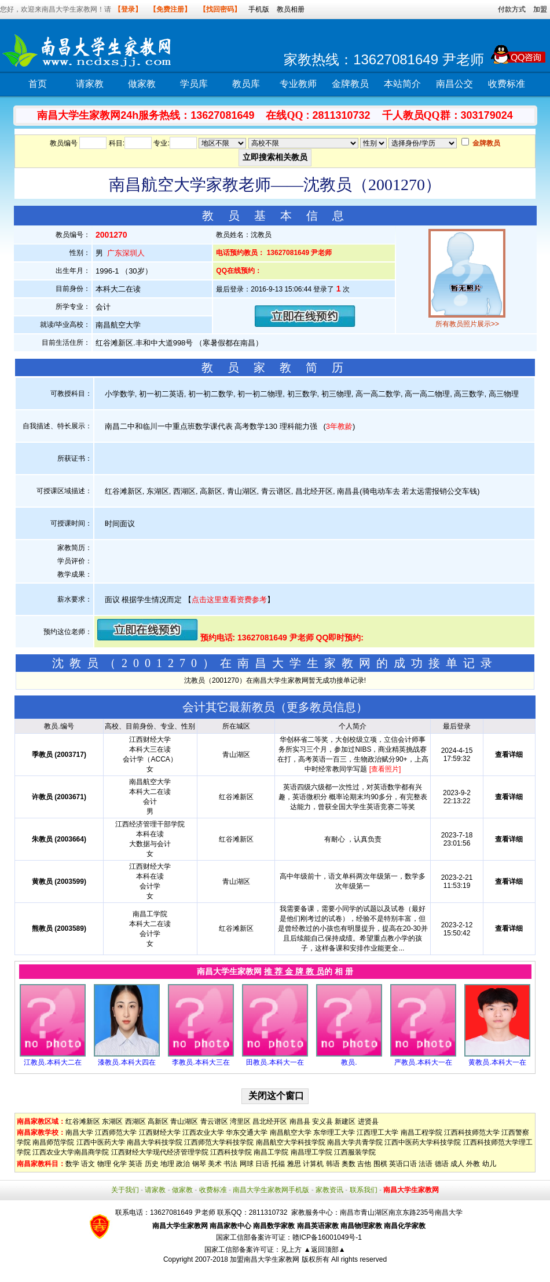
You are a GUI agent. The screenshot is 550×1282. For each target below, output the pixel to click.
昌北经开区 (269, 1121)
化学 (120, 1164)
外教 (473, 1164)
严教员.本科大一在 (423, 1062)
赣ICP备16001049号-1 (327, 1237)
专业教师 (298, 84)
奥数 (348, 1164)
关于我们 (125, 1190)
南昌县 (299, 1121)
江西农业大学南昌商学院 (70, 1152)
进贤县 (368, 1121)
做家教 (142, 84)
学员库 (194, 84)
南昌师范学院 (53, 1142)
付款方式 (512, 9)
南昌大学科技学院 (154, 1142)
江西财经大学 (160, 1132)
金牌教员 (350, 84)
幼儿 (489, 1164)
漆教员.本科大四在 (126, 1062)
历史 (152, 1164)
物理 (104, 1164)
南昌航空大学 (290, 1132)
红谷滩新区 (82, 1121)
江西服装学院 (355, 1152)
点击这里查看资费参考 (229, 599)
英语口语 (403, 1164)
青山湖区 (184, 1121)
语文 (88, 1164)
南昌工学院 (271, 1152)
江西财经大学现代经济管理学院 (159, 1152)
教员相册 (291, 9)
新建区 (345, 1121)
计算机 (313, 1164)
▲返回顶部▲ (325, 1249)
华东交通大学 (246, 1132)
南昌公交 (454, 84)
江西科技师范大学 (472, 1132)
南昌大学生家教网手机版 (271, 1190)
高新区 (158, 1121)
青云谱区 (214, 1121)
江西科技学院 (231, 1152)
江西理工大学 (377, 1132)
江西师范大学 (116, 1132)
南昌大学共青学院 (355, 1142)
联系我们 (363, 1190)
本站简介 (402, 84)
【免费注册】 (170, 9)
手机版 (258, 9)
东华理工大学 (334, 1132)
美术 (215, 1164)
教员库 (246, 84)
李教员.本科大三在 (200, 1062)
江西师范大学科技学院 (219, 1142)
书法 (230, 1164)
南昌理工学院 (311, 1152)
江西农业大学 (203, 1132)
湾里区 (240, 1121)
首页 (37, 84)
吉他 (364, 1164)
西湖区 (135, 1121)
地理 (167, 1164)
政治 (183, 1164)
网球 (247, 1164)
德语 (442, 1164)
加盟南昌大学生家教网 (264, 1259)
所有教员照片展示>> (467, 324)
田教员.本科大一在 (274, 1062)
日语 (262, 1164)
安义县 (322, 1121)
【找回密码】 (220, 9)
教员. (349, 1062)
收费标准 (506, 84)
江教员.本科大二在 (52, 1062)
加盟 (540, 9)
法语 (425, 1164)
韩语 (333, 1164)
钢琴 (199, 1164)
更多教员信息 (321, 707)
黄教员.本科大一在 (497, 1062)
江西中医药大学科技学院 (422, 1142)
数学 (72, 1164)
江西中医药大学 (100, 1142)
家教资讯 (329, 1190)
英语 (135, 1164)
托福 (278, 1164)
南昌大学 (79, 1132)
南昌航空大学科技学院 (290, 1142)
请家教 (90, 84)
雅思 (294, 1164)
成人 (457, 1164)
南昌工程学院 (421, 1132)
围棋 (380, 1164)
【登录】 (128, 9)
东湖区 (112, 1121)
